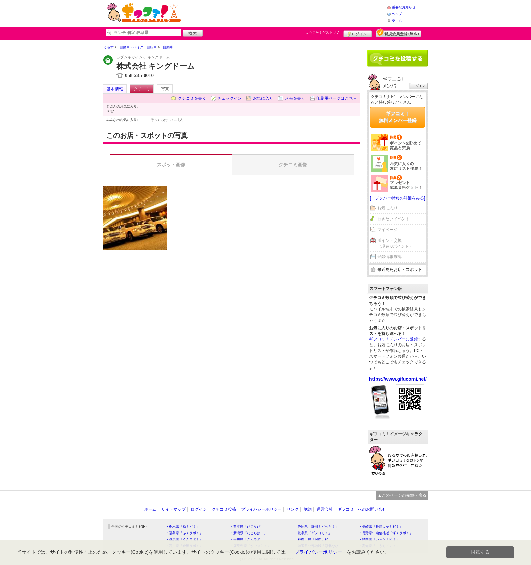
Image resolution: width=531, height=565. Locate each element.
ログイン (357, 32)
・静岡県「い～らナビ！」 (379, 539)
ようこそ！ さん (322, 32)
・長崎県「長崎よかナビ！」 (381, 526)
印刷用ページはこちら (336, 98)
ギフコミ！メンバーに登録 (393, 339)
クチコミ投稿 (224, 509)
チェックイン (229, 98)
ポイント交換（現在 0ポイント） (395, 243)
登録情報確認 (389, 256)
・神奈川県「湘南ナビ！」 (314, 539)
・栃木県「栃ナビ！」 (182, 526)
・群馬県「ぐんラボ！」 (184, 539)
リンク (292, 509)
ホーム (397, 20)
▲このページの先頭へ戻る (402, 495)
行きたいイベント (393, 218)
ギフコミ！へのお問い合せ (362, 509)
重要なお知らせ (404, 7)
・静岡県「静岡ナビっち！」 (316, 526)
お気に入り (263, 98)
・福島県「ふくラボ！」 (184, 533)
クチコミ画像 (293, 164)
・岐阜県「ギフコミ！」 (313, 533)
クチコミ (142, 89)
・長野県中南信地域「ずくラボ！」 (386, 533)
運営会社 (325, 509)
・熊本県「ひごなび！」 (248, 526)
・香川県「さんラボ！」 (248, 539)
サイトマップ (173, 509)
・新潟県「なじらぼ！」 (248, 533)
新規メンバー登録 (398, 32)
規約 (307, 509)
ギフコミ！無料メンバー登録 (398, 117)
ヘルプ (397, 14)
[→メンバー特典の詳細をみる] (397, 198)
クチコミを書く (192, 98)
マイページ (387, 229)
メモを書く (295, 98)
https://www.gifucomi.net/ (398, 379)
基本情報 (115, 89)
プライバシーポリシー (261, 509)
